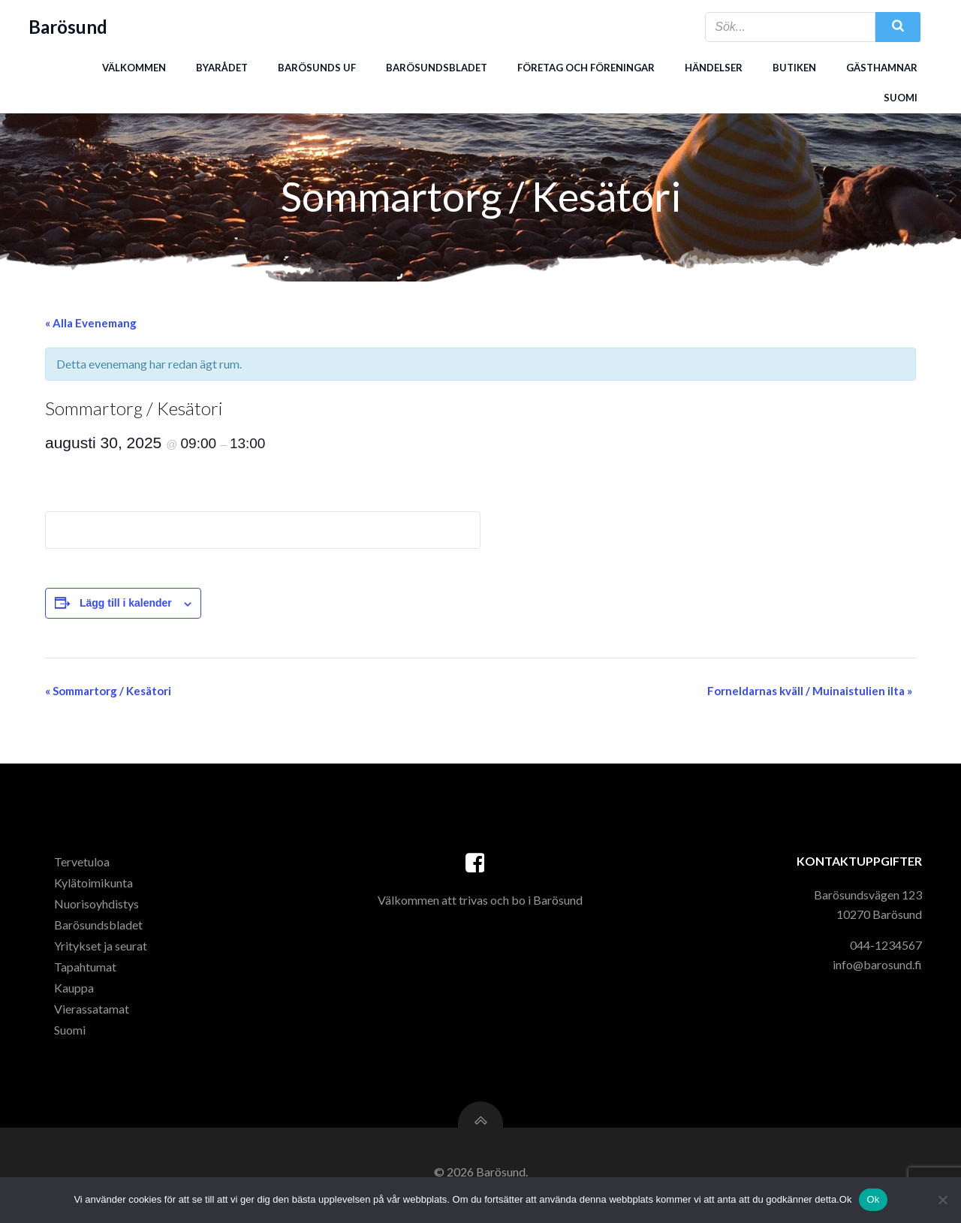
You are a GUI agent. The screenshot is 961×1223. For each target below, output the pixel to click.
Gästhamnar (881, 67)
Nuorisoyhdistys (98, 907)
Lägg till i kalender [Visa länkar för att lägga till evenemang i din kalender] (126, 604)
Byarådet (221, 67)
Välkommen (133, 67)
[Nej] (942, 1199)
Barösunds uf (316, 67)
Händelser (713, 67)
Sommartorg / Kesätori (108, 692)
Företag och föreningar (585, 67)
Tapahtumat (87, 970)
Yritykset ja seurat (102, 949)
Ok (872, 1199)
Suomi (900, 97)
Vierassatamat (93, 1012)
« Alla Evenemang (91, 324)
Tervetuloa (83, 865)
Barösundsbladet (436, 67)
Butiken (793, 67)
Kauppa (75, 991)
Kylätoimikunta (95, 886)
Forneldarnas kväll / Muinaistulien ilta (809, 692)
